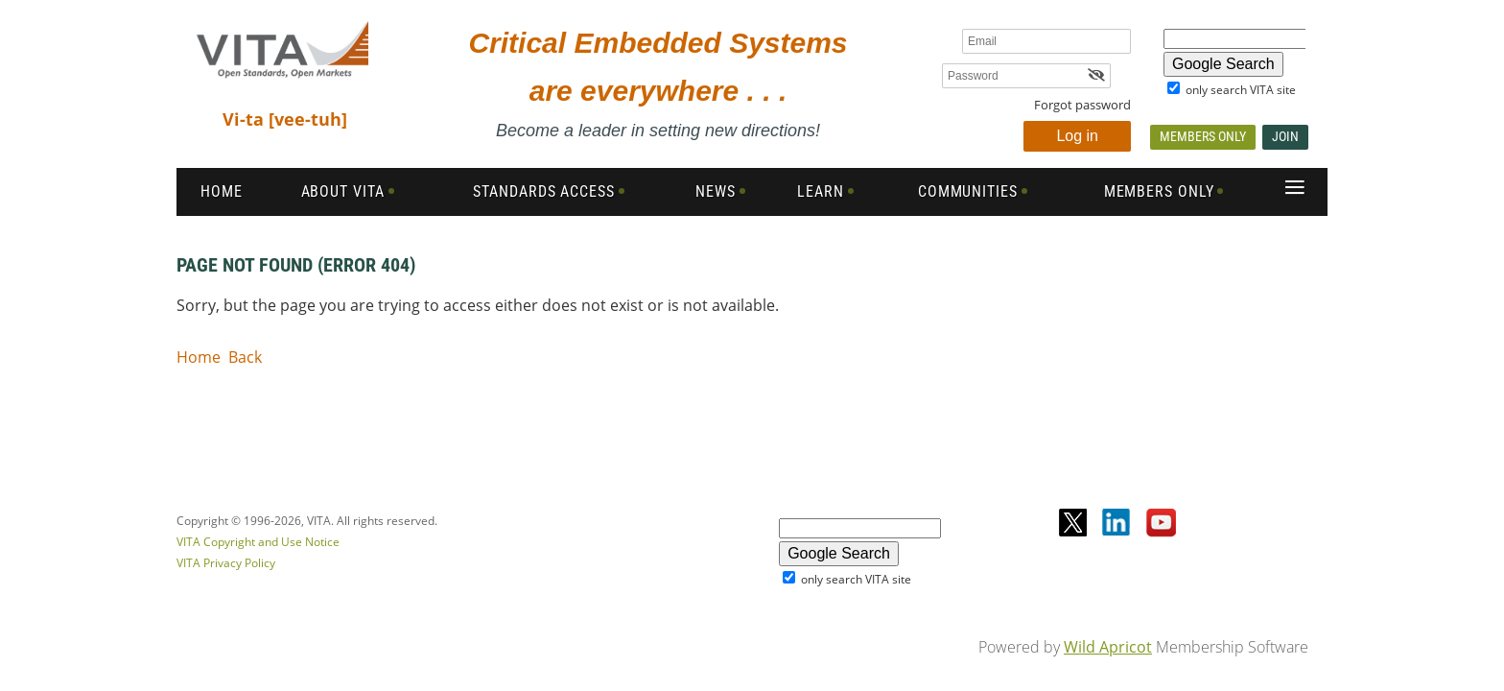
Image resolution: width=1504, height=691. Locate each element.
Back (245, 357)
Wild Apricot (1108, 646)
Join (1285, 136)
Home (198, 357)
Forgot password (1082, 104)
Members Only (1203, 136)
